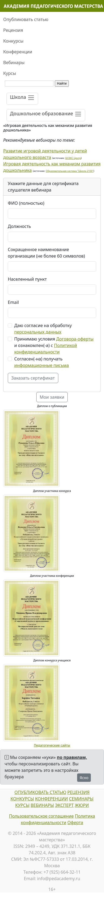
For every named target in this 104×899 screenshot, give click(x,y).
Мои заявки (52, 397)
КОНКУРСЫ (22, 799)
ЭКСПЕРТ (64, 805)
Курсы (9, 73)
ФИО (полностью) (26, 203)
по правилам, (72, 757)
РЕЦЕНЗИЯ (78, 792)
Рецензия (13, 30)
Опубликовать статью (25, 19)
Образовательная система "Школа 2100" (69, 171)
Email (13, 302)
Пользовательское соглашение (41, 816)
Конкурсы (13, 41)
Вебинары (13, 62)
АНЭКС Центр (73, 158)
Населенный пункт (27, 279)
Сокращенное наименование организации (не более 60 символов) (46, 253)
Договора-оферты (75, 339)
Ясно (84, 777)
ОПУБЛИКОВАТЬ (32, 792)
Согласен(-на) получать (41, 362)
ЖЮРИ (82, 805)
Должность (19, 226)
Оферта (75, 822)
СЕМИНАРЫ (81, 799)
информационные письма (41, 365)
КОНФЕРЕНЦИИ (51, 799)
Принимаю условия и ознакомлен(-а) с (54, 345)
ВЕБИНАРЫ (42, 805)
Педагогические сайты (52, 745)
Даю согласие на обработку (43, 328)
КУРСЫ (22, 805)
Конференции (17, 52)
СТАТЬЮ (57, 792)
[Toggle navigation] (22, 99)
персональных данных (37, 332)
